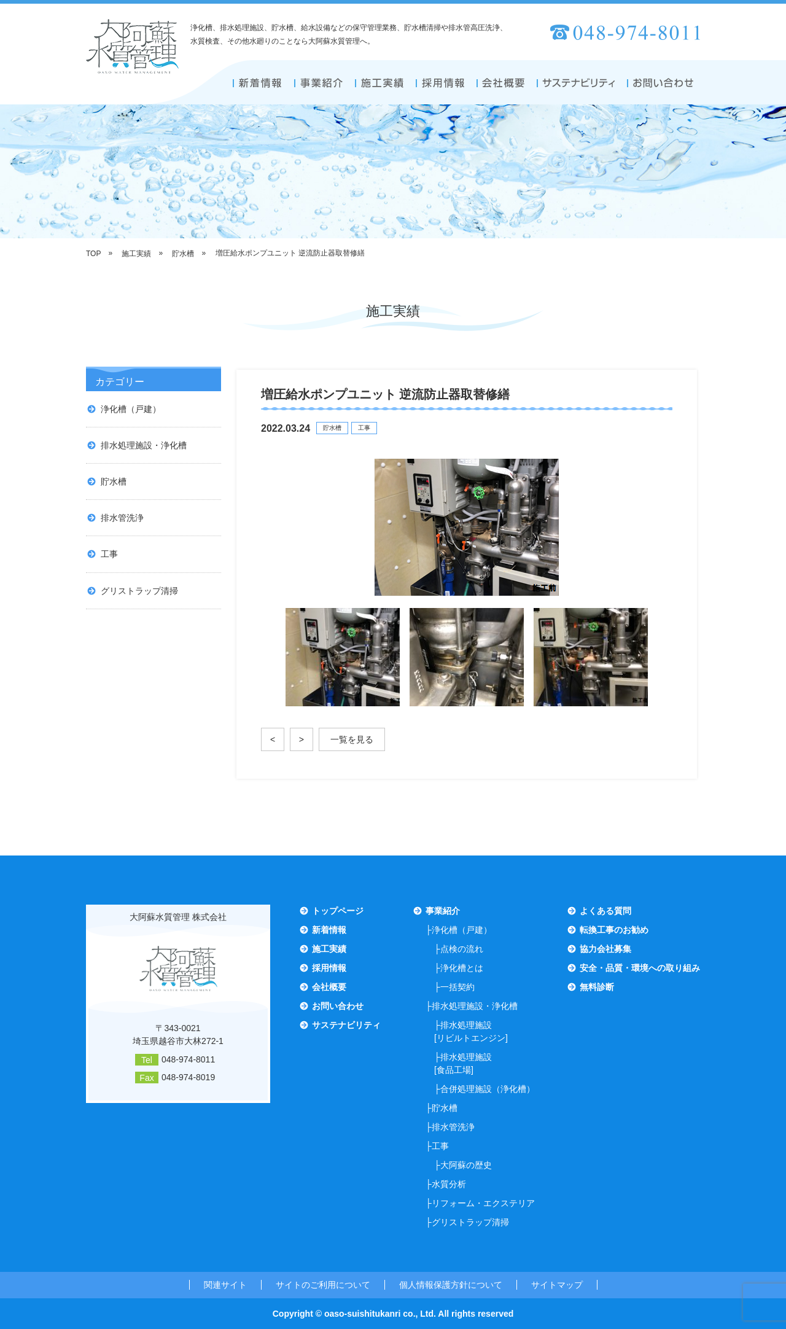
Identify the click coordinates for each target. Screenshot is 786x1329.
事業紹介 (443, 911)
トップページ (338, 911)
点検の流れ (461, 949)
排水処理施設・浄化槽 (144, 445)
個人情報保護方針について (450, 1285)
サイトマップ (557, 1285)
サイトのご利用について (323, 1285)
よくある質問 (605, 911)
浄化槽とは (461, 968)
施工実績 (329, 949)
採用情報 (329, 968)
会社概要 (329, 987)
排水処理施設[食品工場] (463, 1063)
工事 (109, 554)
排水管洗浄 (122, 518)
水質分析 (449, 1184)
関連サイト (225, 1285)
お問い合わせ (338, 1006)
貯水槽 (113, 481)
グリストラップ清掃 (139, 591)
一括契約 (457, 987)
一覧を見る (351, 739)
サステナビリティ (346, 1025)
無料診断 (597, 987)
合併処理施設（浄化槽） (487, 1089)
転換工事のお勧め (614, 930)
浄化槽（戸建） (131, 409)
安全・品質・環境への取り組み (640, 968)
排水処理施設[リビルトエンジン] (471, 1031)
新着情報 (329, 930)
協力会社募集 (605, 949)
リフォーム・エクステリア (483, 1203)
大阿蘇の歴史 (466, 1165)
